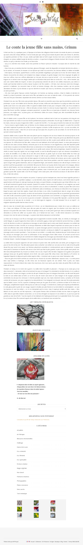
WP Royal (15, 541)
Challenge (20, 443)
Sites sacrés (21, 489)
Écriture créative (22, 464)
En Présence (45, 541)
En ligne (52, 541)
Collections (38, 541)
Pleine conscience (22, 485)
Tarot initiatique (22, 493)
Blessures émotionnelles (24, 439)
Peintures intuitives (23, 477)
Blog (62, 541)
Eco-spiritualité (21, 460)
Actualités (20, 430)
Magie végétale (22, 468)
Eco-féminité (21, 455)
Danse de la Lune (22, 447)
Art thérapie (20, 434)
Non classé (20, 472)
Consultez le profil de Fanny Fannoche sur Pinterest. (33, 420)
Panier (65, 541)
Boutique (57, 541)
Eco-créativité (21, 451)
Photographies (21, 481)
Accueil (33, 541)
